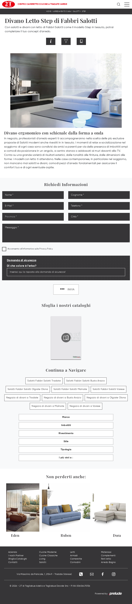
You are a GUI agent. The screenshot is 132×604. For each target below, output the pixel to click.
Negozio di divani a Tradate (22, 398)
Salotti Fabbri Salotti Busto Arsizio (85, 381)
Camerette (76, 559)
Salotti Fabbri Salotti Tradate (44, 381)
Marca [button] (66, 417)
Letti (72, 552)
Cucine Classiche (48, 556)
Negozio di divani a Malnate (48, 406)
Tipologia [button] (66, 450)
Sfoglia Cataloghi (17, 559)
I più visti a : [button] (66, 458)
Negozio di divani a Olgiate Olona (106, 398)
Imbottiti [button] (66, 425)
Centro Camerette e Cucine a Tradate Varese (42, 4)
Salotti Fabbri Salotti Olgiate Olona (28, 389)
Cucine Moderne (48, 552)
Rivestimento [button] (66, 433)
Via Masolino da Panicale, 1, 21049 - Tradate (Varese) (43, 574)
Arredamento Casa (62, 11)
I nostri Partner (16, 556)
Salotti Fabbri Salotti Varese (108, 389)
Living (42, 559)
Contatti (12, 562)
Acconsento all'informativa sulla (30, 249)
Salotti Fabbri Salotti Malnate (70, 389)
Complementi (108, 556)
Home (48, 11)
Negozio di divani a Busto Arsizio (62, 398)
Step (84, 11)
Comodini (75, 562)
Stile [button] (66, 441)
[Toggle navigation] (126, 4)
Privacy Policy (46, 249)
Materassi (106, 552)
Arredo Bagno (108, 562)
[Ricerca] (119, 4)
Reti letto (106, 559)
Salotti (76, 11)
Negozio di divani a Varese (85, 406)
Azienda (12, 552)
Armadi (74, 556)
